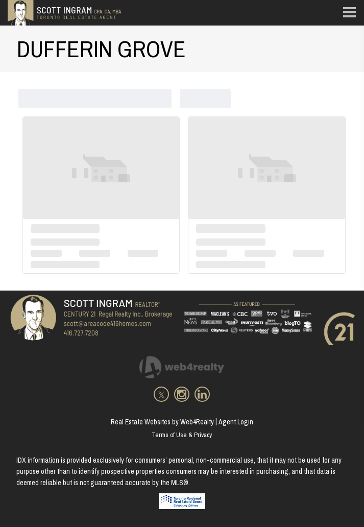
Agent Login (236, 421)
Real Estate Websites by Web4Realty (162, 421)
